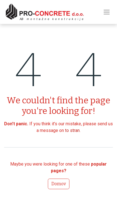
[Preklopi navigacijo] (106, 12)
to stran (72, 130)
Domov (58, 183)
